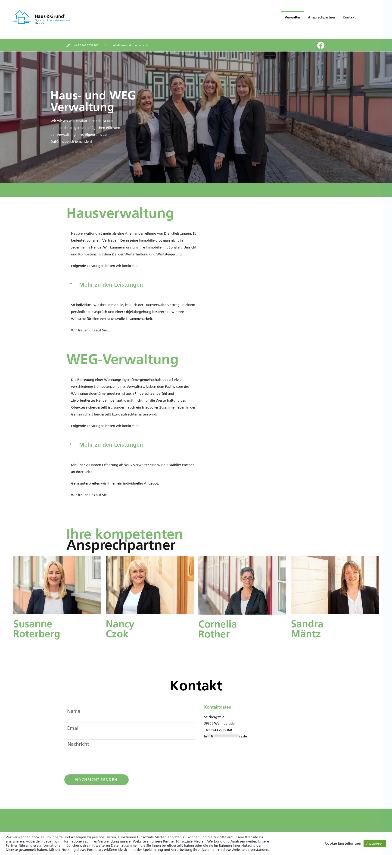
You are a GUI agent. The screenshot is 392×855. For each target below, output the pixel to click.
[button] (196, 285)
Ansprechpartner (321, 17)
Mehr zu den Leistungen (111, 284)
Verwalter (293, 17)
